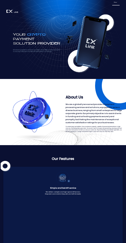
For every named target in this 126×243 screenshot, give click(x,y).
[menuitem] (116, 2)
